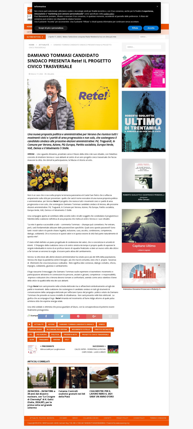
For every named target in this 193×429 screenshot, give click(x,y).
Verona (56, 339)
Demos (102, 324)
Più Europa (42, 334)
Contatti (107, 418)
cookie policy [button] (108, 14)
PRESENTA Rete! (70, 334)
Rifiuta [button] (135, 28)
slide (31, 339)
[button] (157, 6)
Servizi (75, 418)
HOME (29, 26)
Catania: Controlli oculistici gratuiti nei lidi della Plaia (72, 394)
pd (30, 334)
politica (55, 334)
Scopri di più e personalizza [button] (51, 28)
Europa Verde (35, 329)
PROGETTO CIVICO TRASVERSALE (95, 334)
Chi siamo (63, 418)
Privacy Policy (122, 418)
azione (51, 324)
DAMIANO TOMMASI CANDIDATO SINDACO (76, 324)
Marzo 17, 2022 (37, 74)
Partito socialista (103, 329)
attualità (38, 324)
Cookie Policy (139, 418)
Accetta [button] (151, 28)
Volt (67, 339)
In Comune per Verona (57, 329)
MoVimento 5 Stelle (81, 329)
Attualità (50, 74)
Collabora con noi (90, 418)
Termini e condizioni (158, 418)
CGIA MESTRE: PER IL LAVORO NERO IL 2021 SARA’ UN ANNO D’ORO (102, 394)
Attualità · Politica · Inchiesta (42, 418)
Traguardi (43, 339)
